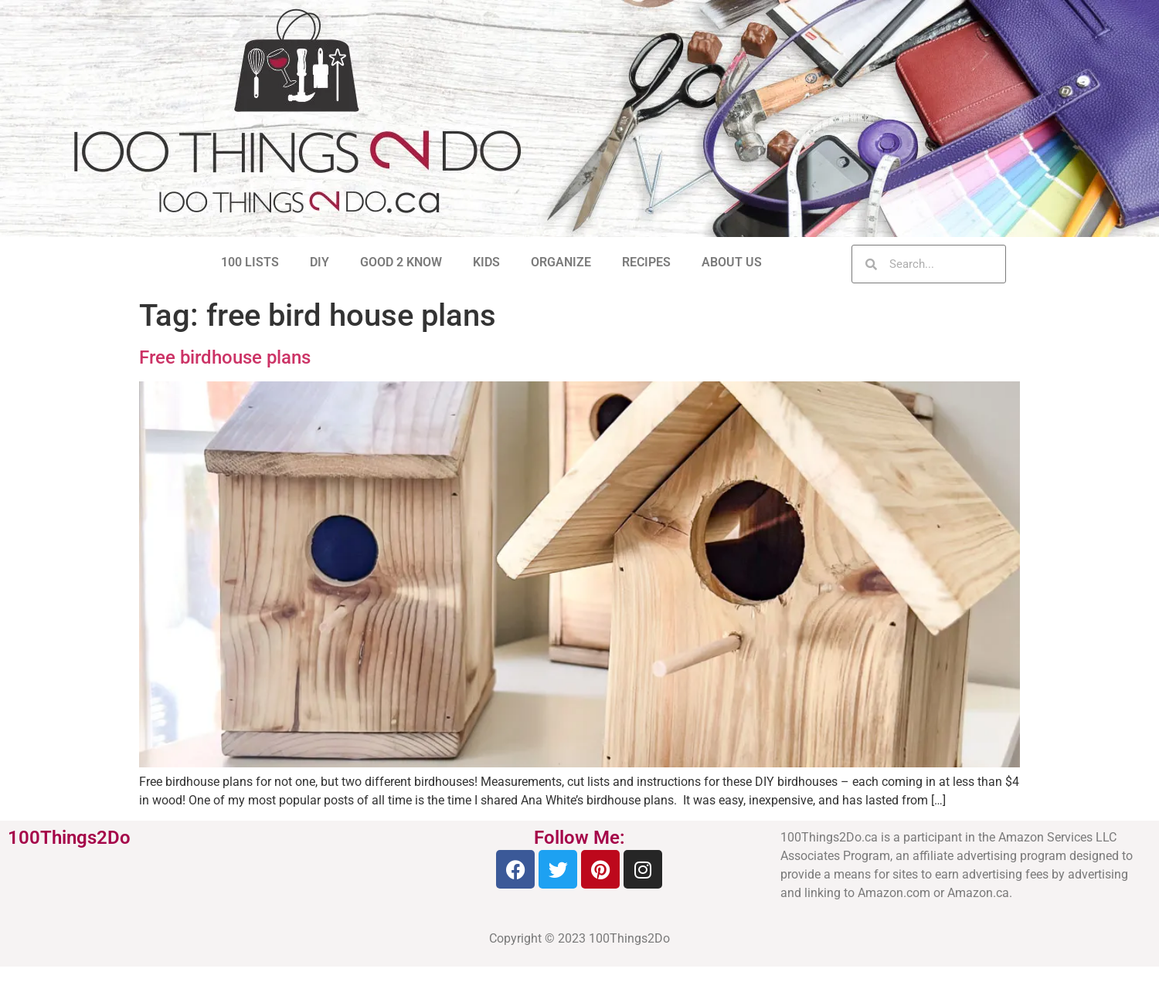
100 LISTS (250, 262)
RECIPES (646, 262)
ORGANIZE (561, 262)
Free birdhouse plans (225, 357)
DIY (319, 262)
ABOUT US (732, 262)
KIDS (486, 262)
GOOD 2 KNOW (401, 262)
